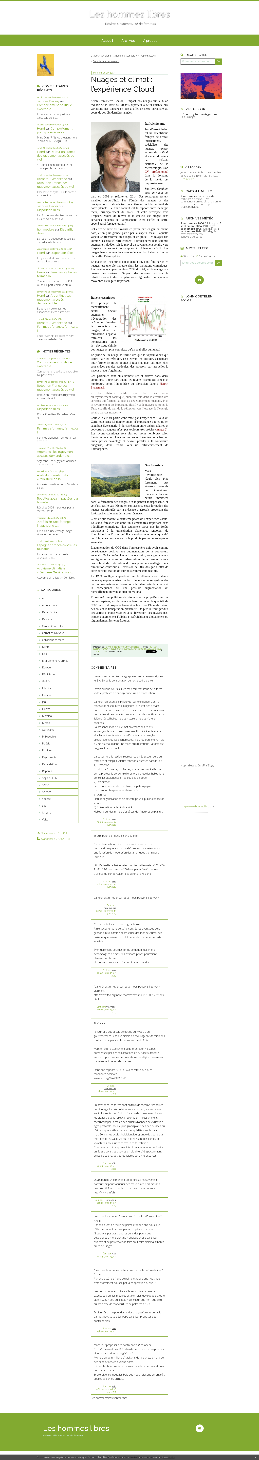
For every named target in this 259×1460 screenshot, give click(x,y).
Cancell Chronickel (52, 626)
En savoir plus (168, 1457)
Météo (46, 723)
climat (152, 647)
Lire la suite (187, 179)
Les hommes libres (129, 14)
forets (119, 649)
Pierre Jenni (110, 1200)
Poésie (46, 743)
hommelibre (45, 229)
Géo (114, 1163)
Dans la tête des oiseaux (106, 61)
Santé (45, 785)
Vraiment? (111, 1007)
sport (45, 805)
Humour (47, 695)
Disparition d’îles (48, 210)
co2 (112, 649)
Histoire (46, 688)
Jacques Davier (47, 206)
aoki (114, 819)
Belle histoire (49, 612)
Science (46, 792)
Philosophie (49, 736)
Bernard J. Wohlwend (52, 179)
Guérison (47, 681)
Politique (47, 750)
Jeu (44, 702)
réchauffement (101, 649)
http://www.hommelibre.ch (197, 806)
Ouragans (48, 730)
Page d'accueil (148, 55)
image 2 (161, 429)
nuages (96, 651)
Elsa (44, 654)
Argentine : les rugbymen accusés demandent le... (54, 299)
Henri (41, 128)
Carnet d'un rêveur (53, 633)
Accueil (107, 41)
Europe (46, 667)
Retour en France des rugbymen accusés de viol (56, 155)
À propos (150, 41)
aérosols (156, 649)
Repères (47, 771)
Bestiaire (47, 619)
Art (44, 598)
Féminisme (48, 674)
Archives (128, 41)
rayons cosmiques (140, 649)
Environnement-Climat (55, 660)
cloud (127, 649)
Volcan (46, 819)
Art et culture (49, 605)
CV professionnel (156, 171)
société (46, 799)
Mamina (47, 716)
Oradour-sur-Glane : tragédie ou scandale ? (114, 55)
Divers (46, 647)
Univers (46, 812)
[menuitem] (107, 40)
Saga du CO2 (49, 778)
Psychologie (49, 757)
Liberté (46, 709)
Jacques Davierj (48, 101)
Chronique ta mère (53, 640)
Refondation (49, 764)
